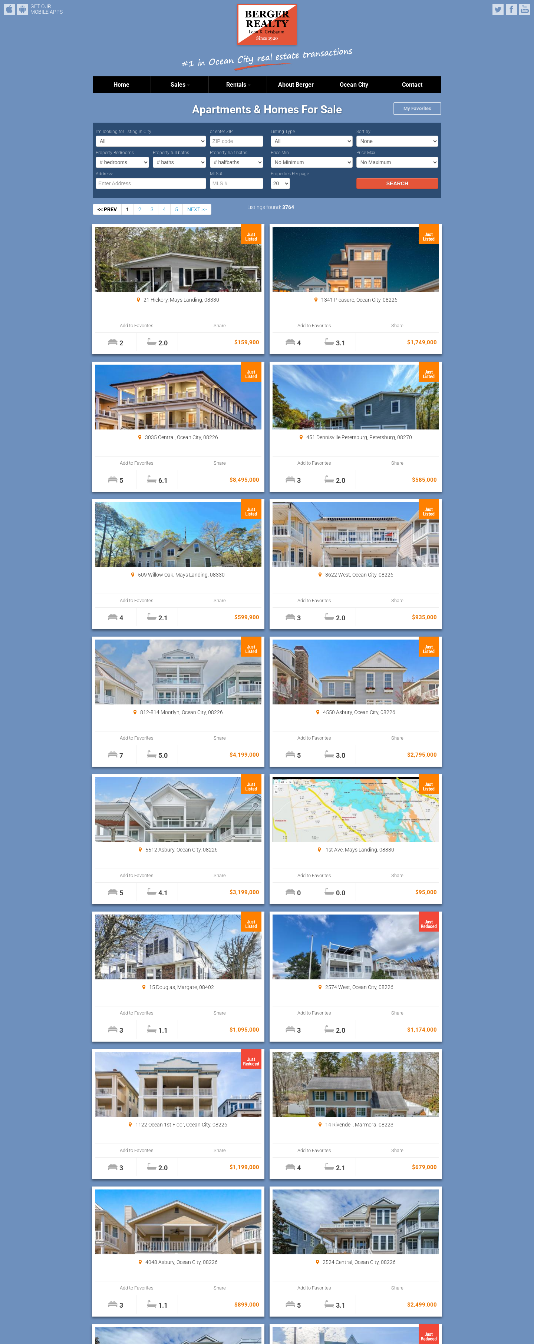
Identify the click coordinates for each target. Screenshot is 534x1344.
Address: (104, 173)
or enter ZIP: (222, 131)
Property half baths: (229, 152)
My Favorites (417, 108)
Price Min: (280, 152)
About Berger (296, 84)
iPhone (9, 9)
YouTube (524, 9)
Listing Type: (283, 131)
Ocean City (354, 84)
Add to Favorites (122, 325)
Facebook (511, 9)
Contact (412, 84)
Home (121, 84)
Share (175, 325)
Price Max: (366, 152)
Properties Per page (290, 173)
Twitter (498, 9)
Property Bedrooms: (115, 152)
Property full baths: (171, 152)
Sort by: (364, 131)
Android (22, 9)
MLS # (216, 173)
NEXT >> (197, 209)
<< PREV (107, 209)
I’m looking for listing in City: (124, 131)
